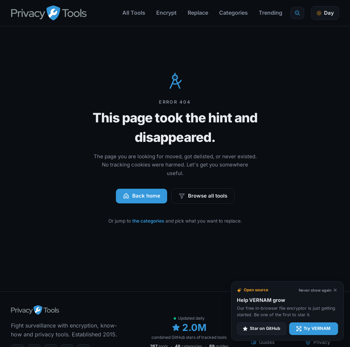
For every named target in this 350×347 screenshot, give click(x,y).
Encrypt (166, 12)
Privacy (317, 342)
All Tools (133, 12)
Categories (233, 12)
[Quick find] (297, 13)
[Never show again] (318, 290)
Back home (141, 195)
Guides (262, 342)
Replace (198, 12)
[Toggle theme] (325, 13)
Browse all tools (202, 195)
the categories (148, 221)
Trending (270, 12)
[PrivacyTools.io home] (48, 13)
